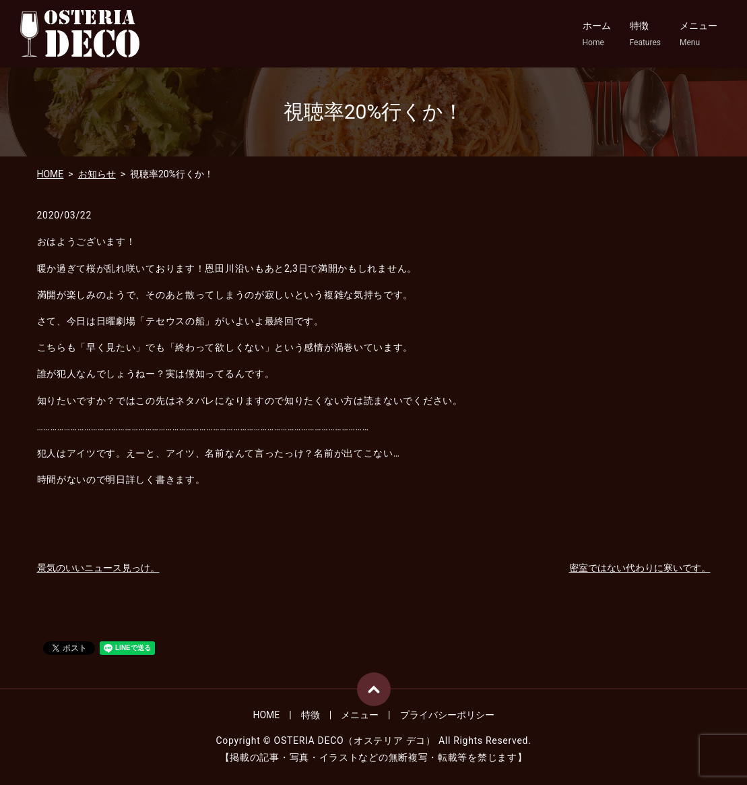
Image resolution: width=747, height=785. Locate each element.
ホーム (597, 34)
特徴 (645, 34)
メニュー (698, 34)
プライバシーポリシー (447, 714)
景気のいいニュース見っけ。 (98, 567)
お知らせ (97, 174)
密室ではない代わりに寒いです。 (640, 567)
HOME (50, 174)
